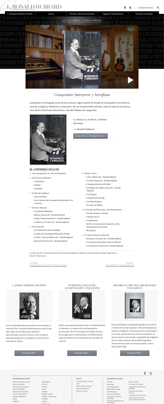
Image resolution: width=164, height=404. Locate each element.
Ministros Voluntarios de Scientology (114, 400)
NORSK (44, 391)
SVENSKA (44, 394)
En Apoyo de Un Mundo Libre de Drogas (137, 390)
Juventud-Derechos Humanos (137, 398)
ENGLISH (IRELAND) (19, 391)
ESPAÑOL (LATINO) (47, 396)
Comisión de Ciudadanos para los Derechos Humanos (137, 401)
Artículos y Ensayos (81, 393)
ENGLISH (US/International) (21, 384)
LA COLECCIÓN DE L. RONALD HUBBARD (82, 20)
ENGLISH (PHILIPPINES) (20, 396)
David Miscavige (112, 394)
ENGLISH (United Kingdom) (21, 389)
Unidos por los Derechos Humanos (136, 394)
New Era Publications (38, 255)
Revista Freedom (134, 384)
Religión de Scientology (113, 391)
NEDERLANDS (46, 384)
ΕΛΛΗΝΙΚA (45, 401)
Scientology (110, 386)
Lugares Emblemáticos (83, 391)
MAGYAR (44, 389)
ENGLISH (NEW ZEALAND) (20, 394)
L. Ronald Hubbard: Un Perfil (84, 383)
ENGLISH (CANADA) (19, 386)
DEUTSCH (45, 386)
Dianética (110, 384)
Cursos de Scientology (113, 396)
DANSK (15, 401)
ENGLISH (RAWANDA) (19, 399)
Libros (78, 386)
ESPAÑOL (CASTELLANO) (49, 399)
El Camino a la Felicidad (136, 386)
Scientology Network (113, 389)
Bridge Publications (108, 253)
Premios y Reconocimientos (84, 388)
